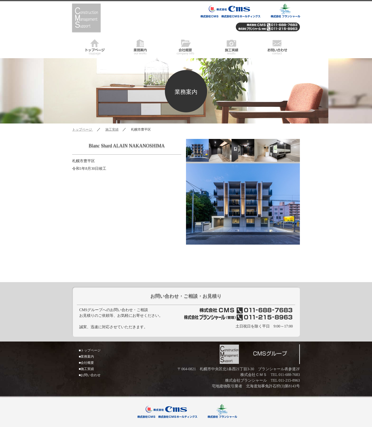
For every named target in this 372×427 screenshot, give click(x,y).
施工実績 (231, 46)
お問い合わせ (277, 46)
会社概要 (186, 46)
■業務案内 (86, 356)
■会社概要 (86, 363)
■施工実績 (86, 369)
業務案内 (140, 46)
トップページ (95, 46)
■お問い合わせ (90, 375)
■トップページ (90, 350)
